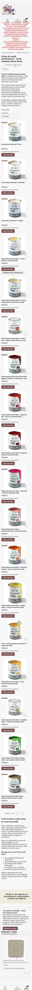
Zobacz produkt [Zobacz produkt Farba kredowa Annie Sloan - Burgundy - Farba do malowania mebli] (8, 463)
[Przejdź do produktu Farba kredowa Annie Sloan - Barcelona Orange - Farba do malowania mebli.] (14, 555)
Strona (7, 813)
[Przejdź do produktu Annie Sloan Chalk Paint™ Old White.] (14, 170)
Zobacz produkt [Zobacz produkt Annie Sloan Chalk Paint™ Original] (8, 231)
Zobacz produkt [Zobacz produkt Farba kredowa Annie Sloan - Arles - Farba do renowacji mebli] (8, 692)
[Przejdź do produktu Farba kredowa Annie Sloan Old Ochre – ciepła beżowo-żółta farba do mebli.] (14, 288)
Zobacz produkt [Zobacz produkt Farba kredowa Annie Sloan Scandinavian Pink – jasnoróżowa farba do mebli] (8, 539)
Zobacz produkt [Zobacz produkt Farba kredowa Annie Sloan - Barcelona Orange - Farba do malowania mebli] (8, 578)
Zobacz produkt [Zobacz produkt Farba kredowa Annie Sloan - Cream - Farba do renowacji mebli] (8, 269)
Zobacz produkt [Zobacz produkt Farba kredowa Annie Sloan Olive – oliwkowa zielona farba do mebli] (8, 806)
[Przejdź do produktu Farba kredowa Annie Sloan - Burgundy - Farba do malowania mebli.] (14, 440)
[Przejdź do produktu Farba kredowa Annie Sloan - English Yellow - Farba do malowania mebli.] (14, 593)
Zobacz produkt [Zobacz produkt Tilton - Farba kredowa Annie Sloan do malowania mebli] (8, 654)
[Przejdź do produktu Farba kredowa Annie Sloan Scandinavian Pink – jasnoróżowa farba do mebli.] (14, 516)
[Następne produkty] (17, 813)
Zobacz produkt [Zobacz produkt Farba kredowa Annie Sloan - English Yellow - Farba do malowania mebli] (8, 616)
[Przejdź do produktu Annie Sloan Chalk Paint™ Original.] (14, 208)
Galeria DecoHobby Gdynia (7, 52)
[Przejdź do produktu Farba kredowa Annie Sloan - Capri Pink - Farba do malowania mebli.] (14, 478)
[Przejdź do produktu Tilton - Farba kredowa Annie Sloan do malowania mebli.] (14, 631)
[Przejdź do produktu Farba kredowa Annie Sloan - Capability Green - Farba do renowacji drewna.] (14, 707)
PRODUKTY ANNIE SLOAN (22, 52)
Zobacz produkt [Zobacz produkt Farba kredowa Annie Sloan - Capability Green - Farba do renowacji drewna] (8, 730)
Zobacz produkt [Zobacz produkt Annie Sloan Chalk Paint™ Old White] (8, 193)
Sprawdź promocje (10, 928)
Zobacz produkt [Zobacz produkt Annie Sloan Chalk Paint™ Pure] (8, 155)
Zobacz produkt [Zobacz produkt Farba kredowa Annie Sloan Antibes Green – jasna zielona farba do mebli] (8, 768)
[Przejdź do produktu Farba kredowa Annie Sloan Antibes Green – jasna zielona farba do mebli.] (14, 745)
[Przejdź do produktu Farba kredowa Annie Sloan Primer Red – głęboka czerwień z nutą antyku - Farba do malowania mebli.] (14, 364)
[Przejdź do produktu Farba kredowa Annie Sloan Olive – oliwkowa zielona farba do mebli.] (14, 783)
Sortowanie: (4, 113)
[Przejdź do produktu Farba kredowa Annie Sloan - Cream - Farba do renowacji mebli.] (14, 246)
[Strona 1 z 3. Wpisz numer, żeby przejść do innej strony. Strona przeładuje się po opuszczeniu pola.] (10, 813)
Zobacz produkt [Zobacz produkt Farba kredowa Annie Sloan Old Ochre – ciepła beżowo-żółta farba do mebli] (8, 311)
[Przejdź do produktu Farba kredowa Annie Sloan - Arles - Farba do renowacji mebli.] (14, 669)
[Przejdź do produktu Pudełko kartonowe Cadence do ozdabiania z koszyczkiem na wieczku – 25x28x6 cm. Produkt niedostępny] (16, 948)
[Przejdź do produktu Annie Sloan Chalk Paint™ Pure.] (14, 132)
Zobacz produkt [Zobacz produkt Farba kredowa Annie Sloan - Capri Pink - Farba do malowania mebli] (8, 501)
